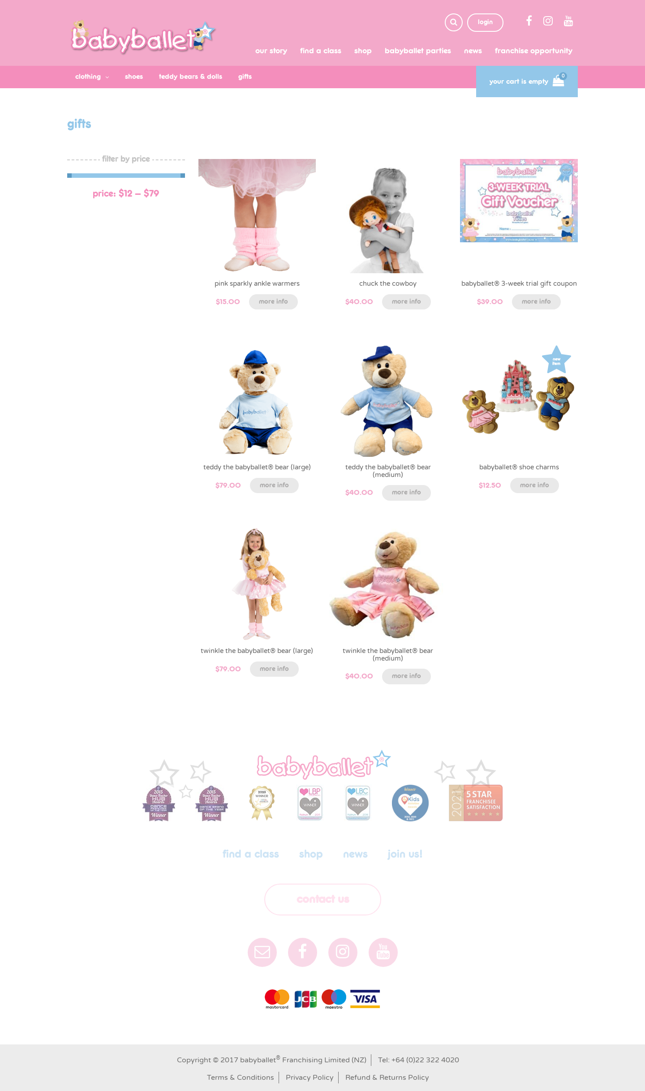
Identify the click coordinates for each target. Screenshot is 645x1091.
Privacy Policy (310, 1077)
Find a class (320, 51)
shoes (134, 77)
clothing (88, 77)
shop (363, 51)
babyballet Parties (418, 51)
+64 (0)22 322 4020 (425, 1060)
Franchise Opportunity (533, 51)
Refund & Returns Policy (387, 1077)
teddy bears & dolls (190, 77)
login (485, 22)
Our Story (271, 51)
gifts (245, 77)
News (473, 51)
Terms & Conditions (240, 1077)
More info (273, 301)
